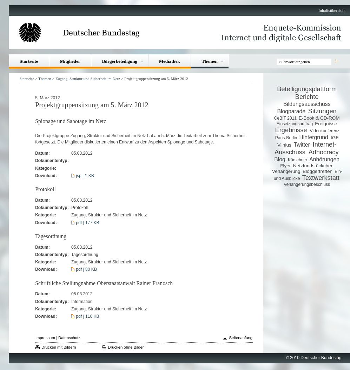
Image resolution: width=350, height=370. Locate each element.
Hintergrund (313, 137)
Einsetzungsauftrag (295, 123)
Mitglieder (70, 61)
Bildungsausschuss (307, 104)
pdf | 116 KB (87, 316)
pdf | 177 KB (87, 222)
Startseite (29, 61)
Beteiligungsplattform (307, 89)
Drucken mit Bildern (58, 347)
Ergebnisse (291, 130)
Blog (279, 159)
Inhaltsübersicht (331, 10)
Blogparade (291, 111)
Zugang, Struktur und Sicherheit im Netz (87, 78)
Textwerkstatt (320, 177)
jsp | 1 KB (85, 175)
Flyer (285, 165)
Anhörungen (324, 159)
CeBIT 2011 (285, 118)
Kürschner (297, 159)
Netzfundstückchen (313, 165)
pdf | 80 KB (86, 269)
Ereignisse (326, 123)
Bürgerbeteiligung (119, 61)
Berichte (307, 96)
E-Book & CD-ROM (319, 118)
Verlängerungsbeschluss (307, 184)
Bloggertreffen (317, 171)
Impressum (45, 338)
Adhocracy (324, 152)
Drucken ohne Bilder (126, 347)
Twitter (301, 145)
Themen (209, 61)
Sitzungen (322, 111)
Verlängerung (286, 171)
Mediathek (169, 61)
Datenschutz (69, 338)
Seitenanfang (240, 338)
